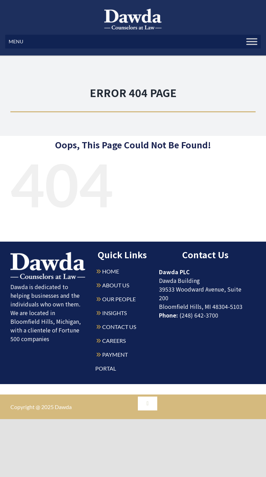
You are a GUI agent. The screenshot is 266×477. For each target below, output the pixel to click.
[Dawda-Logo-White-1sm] (48, 254)
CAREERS (114, 340)
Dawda (63, 407)
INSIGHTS (114, 313)
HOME (110, 271)
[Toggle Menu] (251, 41)
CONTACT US (119, 326)
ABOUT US (115, 285)
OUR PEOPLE (119, 299)
